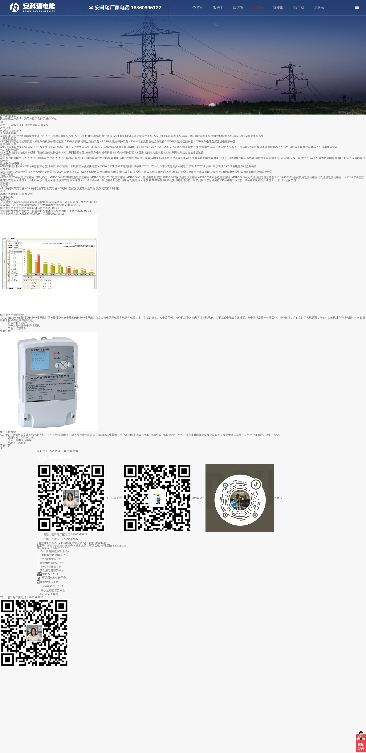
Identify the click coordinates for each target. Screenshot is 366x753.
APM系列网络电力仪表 (41, 158)
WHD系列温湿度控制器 (179, 141)
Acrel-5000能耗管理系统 (167, 136)
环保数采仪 (26, 194)
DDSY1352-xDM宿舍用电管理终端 (234, 158)
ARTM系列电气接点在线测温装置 (184, 152)
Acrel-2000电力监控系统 (60, 136)
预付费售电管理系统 (267, 158)
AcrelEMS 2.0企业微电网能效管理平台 (22, 136)
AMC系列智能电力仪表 (13, 152)
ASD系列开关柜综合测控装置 (81, 141)
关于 (219, 8)
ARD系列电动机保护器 (98, 152)
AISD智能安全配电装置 (14, 171)
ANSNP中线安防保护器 (42, 147)
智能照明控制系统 (222, 136)
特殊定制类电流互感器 (134, 180)
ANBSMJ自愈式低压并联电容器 (297, 147)
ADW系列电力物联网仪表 (322, 158)
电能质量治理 (8, 144)
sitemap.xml (120, 545)
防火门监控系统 (178, 171)
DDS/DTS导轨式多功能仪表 (97, 158)
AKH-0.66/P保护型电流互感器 (179, 177)
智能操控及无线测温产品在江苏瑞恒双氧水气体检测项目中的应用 (38, 210)
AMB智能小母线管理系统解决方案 (76, 166)
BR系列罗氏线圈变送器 (257, 180)
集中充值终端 (8, 432)
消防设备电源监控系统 (154, 171)
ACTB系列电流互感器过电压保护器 (215, 141)
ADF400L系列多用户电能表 (197, 158)
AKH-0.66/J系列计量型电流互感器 (101, 180)
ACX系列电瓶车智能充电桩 (41, 188)
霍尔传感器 (155, 180)
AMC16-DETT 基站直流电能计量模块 (120, 166)
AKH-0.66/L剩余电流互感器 (214, 177)
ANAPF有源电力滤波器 (13, 147)
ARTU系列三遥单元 (72, 152)
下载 (299, 8)
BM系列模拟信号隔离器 (205, 180)
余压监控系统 (196, 171)
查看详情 (5, 330)
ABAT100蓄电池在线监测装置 (239, 166)
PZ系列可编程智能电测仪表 (44, 152)
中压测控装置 (8, 138)
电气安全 (5, 169)
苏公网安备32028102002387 (53, 548)
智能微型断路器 (89, 171)
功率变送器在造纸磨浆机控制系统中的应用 (25, 213)
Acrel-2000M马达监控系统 (248, 136)
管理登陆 (106, 545)
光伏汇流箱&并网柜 (108, 188)
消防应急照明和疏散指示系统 (222, 171)
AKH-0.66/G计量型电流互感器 (144, 177)
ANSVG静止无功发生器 (70, 147)
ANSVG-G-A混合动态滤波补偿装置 (106, 147)
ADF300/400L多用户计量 (165, 158)
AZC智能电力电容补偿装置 (210, 147)
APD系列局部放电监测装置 (16, 141)
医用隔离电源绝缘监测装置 (257, 171)
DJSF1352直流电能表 (350, 158)
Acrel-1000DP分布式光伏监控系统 (133, 136)
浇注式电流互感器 (69, 180)
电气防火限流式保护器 (66, 171)
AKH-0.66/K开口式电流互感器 (108, 177)
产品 (259, 8)
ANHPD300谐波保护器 (140, 147)
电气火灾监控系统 (130, 171)
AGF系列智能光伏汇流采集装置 (76, 188)
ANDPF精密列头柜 (11, 166)
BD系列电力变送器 (231, 180)
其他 (2, 191)
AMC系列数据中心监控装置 (39, 166)
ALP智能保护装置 (123, 152)
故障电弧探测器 (109, 171)
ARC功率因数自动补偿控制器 (260, 147)
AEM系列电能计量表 (67, 158)
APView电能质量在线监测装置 (147, 141)
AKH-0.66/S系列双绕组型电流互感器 (252, 177)
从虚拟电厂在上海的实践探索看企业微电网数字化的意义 (33, 205)
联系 (320, 8)
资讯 (279, 8)
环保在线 (94, 545)
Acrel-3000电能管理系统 (196, 136)
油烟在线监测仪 (9, 194)
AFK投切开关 (234, 147)
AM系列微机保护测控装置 (48, 141)
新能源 (4, 185)
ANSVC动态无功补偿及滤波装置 (174, 147)
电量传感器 (6, 174)
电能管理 (16, 125)
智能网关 (5, 183)
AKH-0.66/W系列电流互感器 (41, 180)
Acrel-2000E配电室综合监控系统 (93, 136)
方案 (239, 8)
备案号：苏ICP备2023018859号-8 (56, 545)
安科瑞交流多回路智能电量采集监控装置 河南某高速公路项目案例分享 (41, 202)
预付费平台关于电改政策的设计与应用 (22, 208)
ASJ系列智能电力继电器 (149, 152)
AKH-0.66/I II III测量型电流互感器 (69, 177)
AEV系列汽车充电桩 (12, 188)
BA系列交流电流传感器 (177, 180)
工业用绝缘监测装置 (40, 171)
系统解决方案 (8, 133)
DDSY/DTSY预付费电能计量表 (132, 158)
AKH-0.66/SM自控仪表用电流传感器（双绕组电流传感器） (309, 177)
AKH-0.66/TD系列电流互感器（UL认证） (24, 177)
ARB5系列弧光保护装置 (114, 141)
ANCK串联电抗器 (327, 147)
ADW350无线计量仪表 (207, 166)
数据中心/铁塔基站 (11, 163)
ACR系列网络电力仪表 (13, 158)
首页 (199, 8)
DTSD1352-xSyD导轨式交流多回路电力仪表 (168, 166)
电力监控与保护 (9, 149)
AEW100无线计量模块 (293, 158)
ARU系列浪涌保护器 (284, 180)
